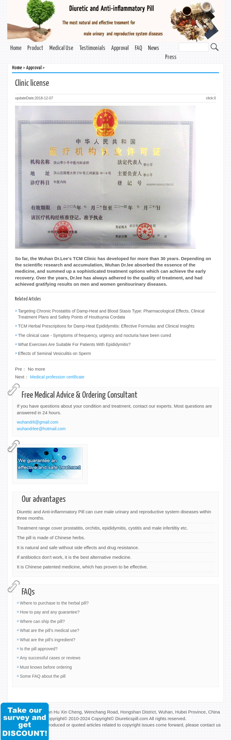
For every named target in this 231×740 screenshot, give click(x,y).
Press (171, 57)
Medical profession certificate (57, 377)
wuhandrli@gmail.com (37, 422)
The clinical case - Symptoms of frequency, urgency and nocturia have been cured (94, 335)
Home (15, 48)
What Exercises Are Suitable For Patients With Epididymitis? (74, 344)
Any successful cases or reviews (50, 657)
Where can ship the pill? (42, 621)
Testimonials (92, 48)
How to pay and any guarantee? (49, 612)
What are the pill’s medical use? (49, 630)
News (153, 48)
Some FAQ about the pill (43, 676)
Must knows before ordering (46, 667)
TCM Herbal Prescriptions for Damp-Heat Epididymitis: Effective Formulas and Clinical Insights (106, 326)
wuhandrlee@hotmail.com (41, 428)
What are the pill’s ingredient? (47, 639)
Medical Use (61, 48)
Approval (120, 48)
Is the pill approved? (38, 648)
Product (35, 48)
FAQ (138, 48)
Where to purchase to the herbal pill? (54, 603)
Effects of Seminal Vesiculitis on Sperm (54, 353)
